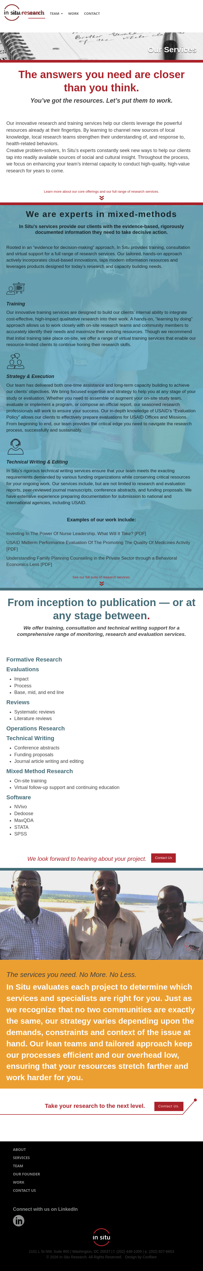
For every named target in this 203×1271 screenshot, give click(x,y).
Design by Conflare (141, 1257)
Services (21, 1157)
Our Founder (26, 1173)
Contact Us (163, 858)
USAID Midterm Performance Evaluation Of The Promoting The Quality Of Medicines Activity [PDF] (98, 545)
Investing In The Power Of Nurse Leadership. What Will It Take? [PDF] (76, 533)
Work (73, 13)
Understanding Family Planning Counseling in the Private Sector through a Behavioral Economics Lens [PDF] (91, 561)
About (19, 1149)
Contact (92, 13)
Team (56, 13)
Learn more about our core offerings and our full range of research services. (101, 191)
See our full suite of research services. (101, 577)
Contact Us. (168, 1106)
